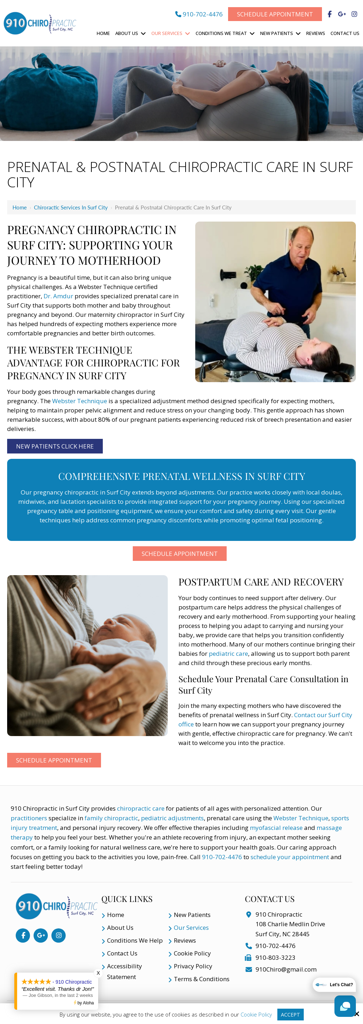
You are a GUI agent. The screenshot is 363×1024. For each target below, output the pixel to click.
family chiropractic (111, 818)
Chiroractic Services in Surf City (71, 207)
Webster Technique (79, 401)
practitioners (29, 818)
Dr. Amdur (58, 296)
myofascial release (276, 827)
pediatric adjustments (172, 818)
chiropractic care (141, 808)
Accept (291, 1014)
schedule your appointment (290, 857)
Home (19, 207)
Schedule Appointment (275, 14)
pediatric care (228, 653)
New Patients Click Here (55, 446)
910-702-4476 (199, 14)
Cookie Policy (256, 1014)
